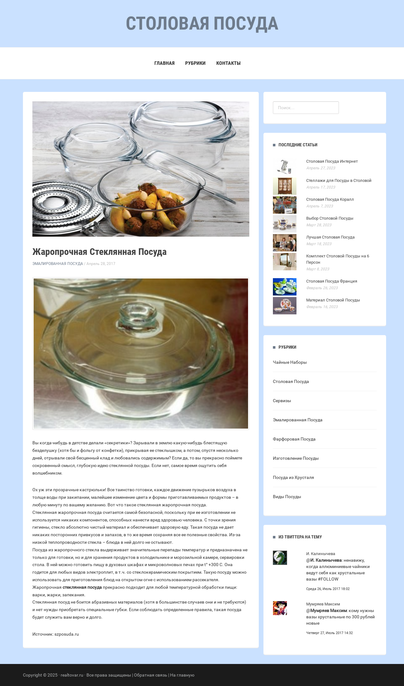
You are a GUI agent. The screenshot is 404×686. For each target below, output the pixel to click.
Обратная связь (150, 675)
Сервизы (282, 400)
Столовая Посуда (291, 381)
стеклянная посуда (82, 587)
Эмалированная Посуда (57, 263)
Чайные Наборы (290, 362)
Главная (164, 63)
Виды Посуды (287, 496)
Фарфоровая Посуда (294, 438)
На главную (182, 675)
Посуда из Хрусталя (293, 477)
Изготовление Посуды (296, 458)
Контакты (228, 63)
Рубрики (195, 63)
